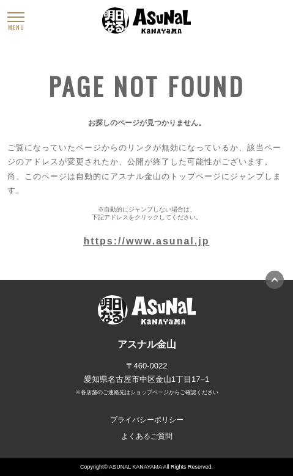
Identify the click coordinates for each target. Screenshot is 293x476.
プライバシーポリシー (147, 420)
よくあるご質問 (146, 436)
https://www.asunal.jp (147, 241)
